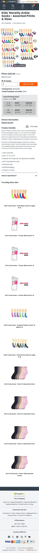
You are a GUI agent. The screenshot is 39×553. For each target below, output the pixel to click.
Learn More (22, 549)
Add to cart (28, 84)
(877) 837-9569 (32, 2)
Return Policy (20, 513)
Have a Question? (10, 175)
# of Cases (6, 81)
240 (24, 91)
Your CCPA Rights (11, 548)
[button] (22, 6)
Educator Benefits (30, 502)
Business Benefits (11, 504)
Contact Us (6, 513)
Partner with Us (24, 504)
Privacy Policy (12, 515)
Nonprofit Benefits (17, 502)
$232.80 (16, 89)
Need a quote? (7, 123)
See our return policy (10, 120)
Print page (33, 126)
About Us (6, 502)
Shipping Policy (31, 513)
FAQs (13, 513)
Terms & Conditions (24, 515)
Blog (31, 504)
